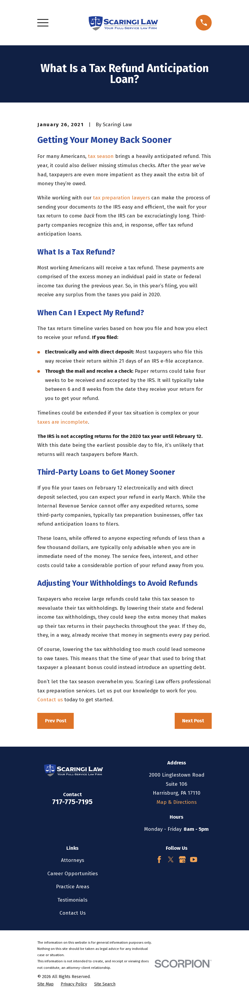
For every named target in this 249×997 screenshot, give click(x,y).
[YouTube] (193, 859)
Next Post (193, 721)
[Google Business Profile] (182, 859)
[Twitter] (170, 859)
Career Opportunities (72, 873)
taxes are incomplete (62, 422)
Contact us (50, 700)
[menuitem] (45, 984)
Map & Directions (177, 802)
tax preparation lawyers (121, 198)
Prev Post (55, 721)
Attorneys (72, 860)
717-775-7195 (72, 802)
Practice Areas (72, 887)
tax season (101, 156)
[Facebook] (159, 859)
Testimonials (72, 900)
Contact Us (73, 913)
